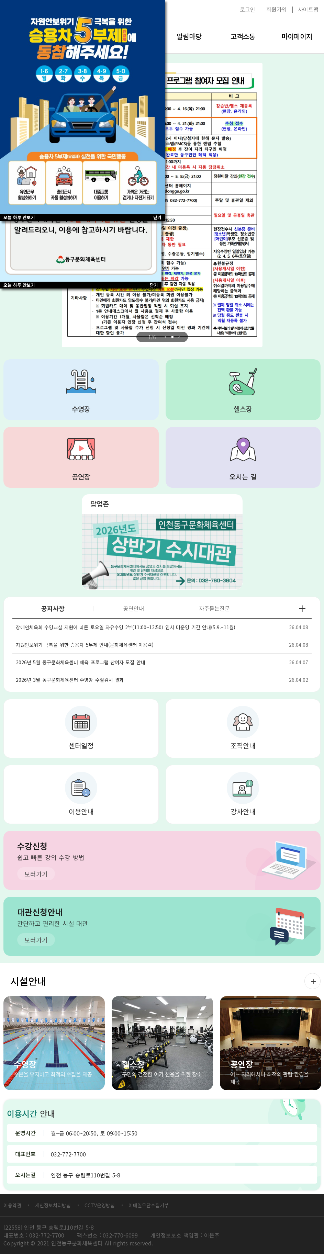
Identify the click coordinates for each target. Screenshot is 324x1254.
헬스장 (243, 409)
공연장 (81, 477)
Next (179, 337)
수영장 (81, 409)
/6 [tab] (152, 337)
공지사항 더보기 (302, 608)
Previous (165, 337)
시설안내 (28, 981)
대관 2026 (162, 551)
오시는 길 (243, 477)
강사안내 (243, 811)
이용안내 (81, 811)
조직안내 (243, 745)
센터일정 (81, 745)
